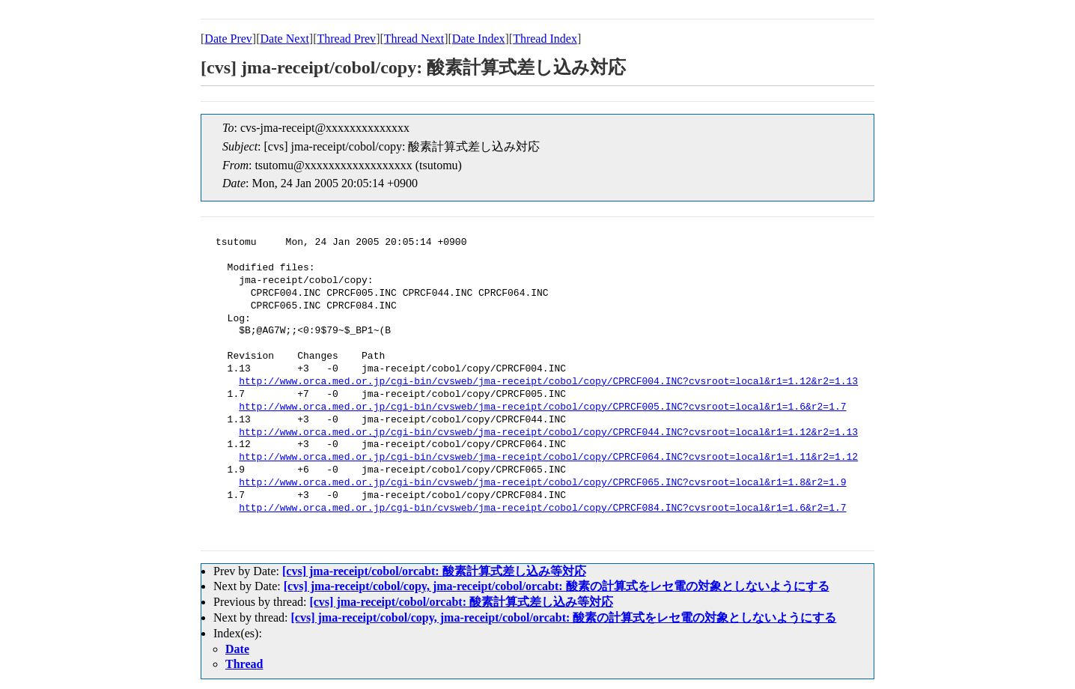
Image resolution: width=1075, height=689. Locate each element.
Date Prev (228, 38)
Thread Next (414, 38)
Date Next (285, 38)
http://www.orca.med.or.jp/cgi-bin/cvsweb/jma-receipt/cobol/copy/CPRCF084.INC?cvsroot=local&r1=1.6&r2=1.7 (542, 508)
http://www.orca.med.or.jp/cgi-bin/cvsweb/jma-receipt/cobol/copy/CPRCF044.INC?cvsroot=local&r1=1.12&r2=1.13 (548, 433)
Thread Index (545, 38)
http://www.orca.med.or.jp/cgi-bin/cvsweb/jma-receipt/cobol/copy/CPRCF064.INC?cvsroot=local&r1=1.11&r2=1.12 (548, 457)
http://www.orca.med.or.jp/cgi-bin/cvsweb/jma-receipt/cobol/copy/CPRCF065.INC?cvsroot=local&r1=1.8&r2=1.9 (542, 483)
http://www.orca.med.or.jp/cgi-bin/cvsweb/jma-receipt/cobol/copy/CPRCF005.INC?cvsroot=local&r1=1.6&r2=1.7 (542, 407)
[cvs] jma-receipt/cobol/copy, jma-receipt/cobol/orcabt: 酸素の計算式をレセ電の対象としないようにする (556, 586)
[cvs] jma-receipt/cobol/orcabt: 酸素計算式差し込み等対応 (434, 571)
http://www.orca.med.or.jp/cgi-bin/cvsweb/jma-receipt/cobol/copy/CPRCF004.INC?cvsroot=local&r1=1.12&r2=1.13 (548, 382)
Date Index (478, 38)
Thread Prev (346, 38)
